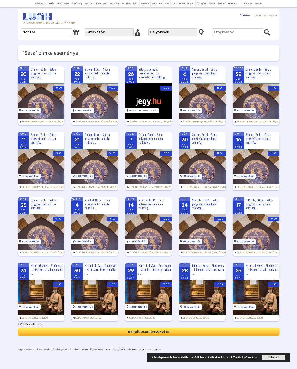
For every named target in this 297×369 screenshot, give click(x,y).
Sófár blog (76, 3)
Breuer (212, 3)
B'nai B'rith (233, 3)
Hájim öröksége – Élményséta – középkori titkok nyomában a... (47, 269)
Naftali (258, 3)
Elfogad (273, 357)
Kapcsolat (96, 349)
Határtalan (247, 3)
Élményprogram (31, 121)
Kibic (135, 3)
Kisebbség (101, 3)
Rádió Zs (89, 3)
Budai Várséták (30, 111)
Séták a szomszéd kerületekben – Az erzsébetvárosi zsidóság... (152, 73)
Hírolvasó (40, 3)
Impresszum (26, 349)
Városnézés (53, 121)
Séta (43, 121)
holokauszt (155, 121)
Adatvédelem (79, 349)
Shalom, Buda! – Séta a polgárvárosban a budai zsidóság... (43, 73)
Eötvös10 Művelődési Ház (143, 111)
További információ (245, 357)
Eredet (190, 3)
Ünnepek (201, 3)
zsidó (64, 121)
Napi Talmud (178, 3)
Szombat (126, 3)
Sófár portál (63, 3)
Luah (127, 349)
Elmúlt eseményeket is (148, 331)
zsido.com (157, 3)
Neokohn (114, 3)
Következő (33, 324)
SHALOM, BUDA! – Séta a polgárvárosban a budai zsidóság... (98, 204)
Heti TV (222, 3)
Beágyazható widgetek (51, 349)
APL (167, 3)
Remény (145, 3)
